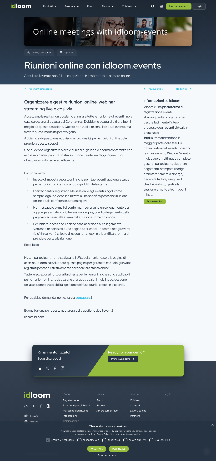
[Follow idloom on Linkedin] (39, 368)
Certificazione (71, 421)
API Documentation (107, 410)
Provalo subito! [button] (154, 201)
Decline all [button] (118, 448)
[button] (31, 416)
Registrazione (71, 400)
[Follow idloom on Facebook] (55, 368)
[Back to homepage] (37, 397)
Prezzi (90, 6)
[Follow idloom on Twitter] (47, 368)
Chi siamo (135, 400)
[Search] (153, 6)
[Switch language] (161, 6)
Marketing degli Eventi (75, 410)
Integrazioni (70, 415)
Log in (199, 6)
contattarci (83, 297)
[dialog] (108, 441)
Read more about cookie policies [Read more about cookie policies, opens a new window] (126, 434)
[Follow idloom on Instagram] (63, 368)
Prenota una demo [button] (178, 6)
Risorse (100, 405)
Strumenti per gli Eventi (76, 405)
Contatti (135, 405)
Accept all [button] (97, 448)
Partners (135, 415)
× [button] (212, 425)
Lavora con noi (138, 410)
